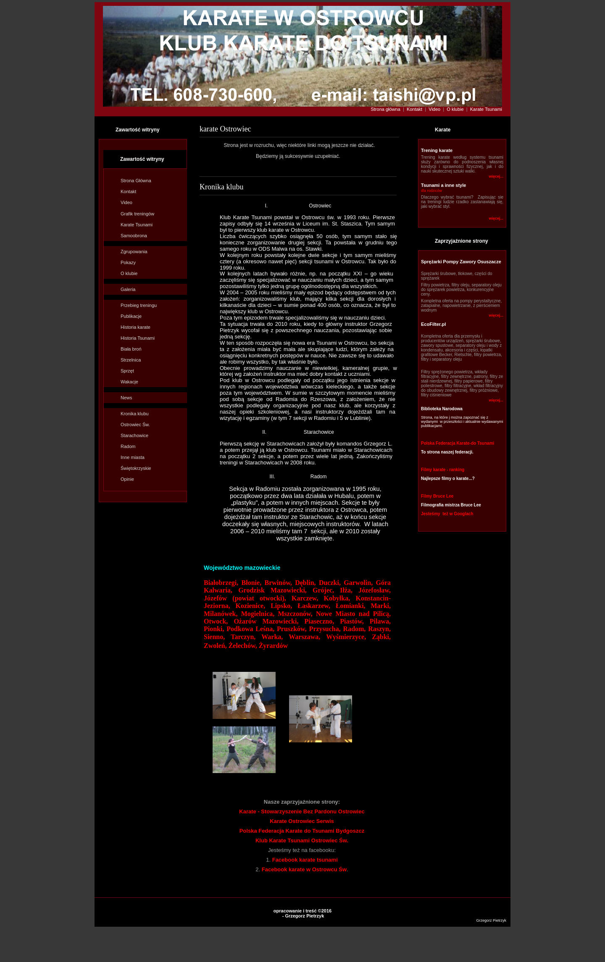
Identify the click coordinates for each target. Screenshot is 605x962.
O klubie (455, 109)
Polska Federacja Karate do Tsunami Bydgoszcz (301, 831)
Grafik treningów (137, 213)
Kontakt (414, 109)
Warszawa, (304, 636)
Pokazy (128, 262)
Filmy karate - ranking (442, 469)
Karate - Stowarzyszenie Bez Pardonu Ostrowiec (301, 811)
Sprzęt (127, 370)
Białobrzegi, (223, 582)
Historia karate (135, 327)
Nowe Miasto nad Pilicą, (353, 613)
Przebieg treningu (139, 305)
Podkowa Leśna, (250, 628)
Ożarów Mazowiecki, (266, 621)
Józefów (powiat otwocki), (245, 598)
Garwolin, (358, 582)
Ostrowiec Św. (135, 424)
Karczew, (308, 598)
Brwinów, (278, 582)
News (126, 397)
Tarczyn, (243, 636)
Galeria (128, 289)
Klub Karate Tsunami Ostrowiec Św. (301, 840)
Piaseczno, (319, 621)
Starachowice (134, 435)
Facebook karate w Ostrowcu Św (304, 869)
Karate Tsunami (486, 109)
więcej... (496, 176)
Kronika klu (135, 413)
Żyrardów (273, 645)
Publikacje (131, 316)
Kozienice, (251, 605)
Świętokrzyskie (136, 468)
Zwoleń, (216, 645)
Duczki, (331, 582)
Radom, (354, 628)
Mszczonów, (295, 613)
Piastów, (355, 621)
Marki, (381, 605)
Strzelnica (131, 359)
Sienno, (214, 636)
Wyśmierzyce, (346, 636)
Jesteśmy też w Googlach (447, 513)
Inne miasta (133, 457)
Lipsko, (281, 605)
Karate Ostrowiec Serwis (302, 821)
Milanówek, (220, 613)
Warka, (272, 636)
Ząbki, (381, 636)
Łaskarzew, (313, 605)
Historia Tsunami (138, 338)
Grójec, (323, 590)
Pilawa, (380, 621)
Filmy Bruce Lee (437, 496)
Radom (128, 446)
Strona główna (386, 109)
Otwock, (219, 621)
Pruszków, (292, 628)
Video (434, 109)
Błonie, (252, 582)
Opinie (127, 479)
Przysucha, (325, 628)
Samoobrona (134, 235)
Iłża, (346, 590)
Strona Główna (136, 180)
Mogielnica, (258, 613)
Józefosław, (374, 590)
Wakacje (129, 381)
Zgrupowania (134, 251)
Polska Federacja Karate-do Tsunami (457, 443)
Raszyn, (379, 628)
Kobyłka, (337, 598)
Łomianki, (351, 605)
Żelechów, (244, 645)
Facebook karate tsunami (305, 860)
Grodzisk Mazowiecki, (272, 590)
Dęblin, (307, 582)
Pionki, (215, 628)
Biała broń (131, 348)
